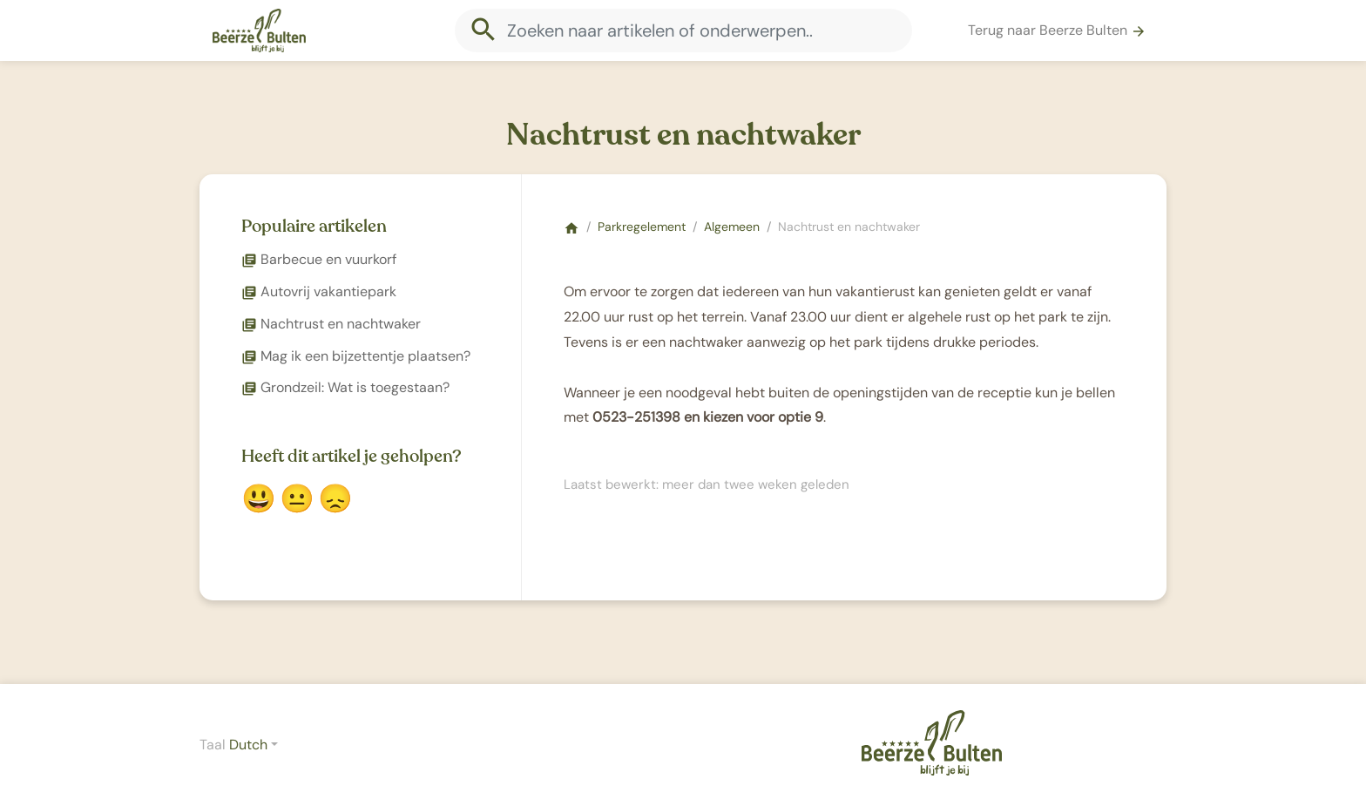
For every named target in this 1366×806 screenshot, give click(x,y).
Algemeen (732, 226)
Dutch (248, 744)
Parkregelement (642, 226)
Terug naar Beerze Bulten (1057, 30)
